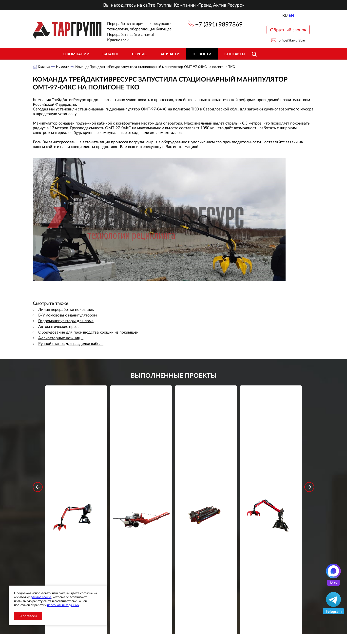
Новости (202, 54)
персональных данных (63, 605)
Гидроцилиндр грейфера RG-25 (206, 458)
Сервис (139, 54)
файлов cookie (41, 597)
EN (291, 15)
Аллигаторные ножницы (60, 338)
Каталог (110, 54)
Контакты (234, 54)
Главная (44, 66)
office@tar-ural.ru (292, 40)
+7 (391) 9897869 (219, 24)
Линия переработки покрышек (66, 309)
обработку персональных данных (127, 551)
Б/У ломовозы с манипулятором (67, 315)
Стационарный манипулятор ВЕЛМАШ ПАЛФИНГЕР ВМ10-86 (76, 462)
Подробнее (76, 480)
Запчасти (170, 54)
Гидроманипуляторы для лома (66, 320)
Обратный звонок (288, 29)
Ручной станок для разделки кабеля (70, 343)
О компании (76, 54)
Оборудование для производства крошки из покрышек (88, 332)
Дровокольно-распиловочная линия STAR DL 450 (141, 462)
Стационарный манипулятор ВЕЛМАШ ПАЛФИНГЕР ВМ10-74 (271, 462)
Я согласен (28, 616)
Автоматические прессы (60, 326)
